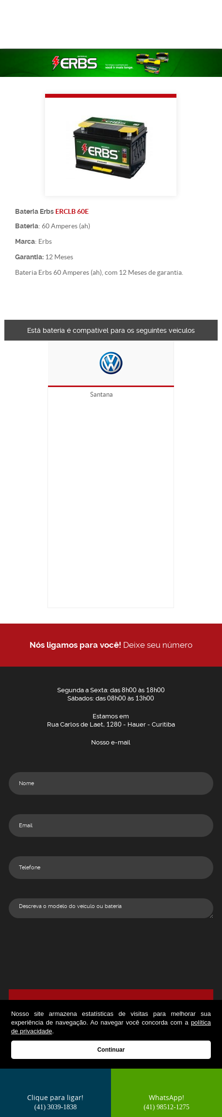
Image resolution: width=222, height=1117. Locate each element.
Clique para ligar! (55, 1102)
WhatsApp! (166, 1102)
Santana (101, 394)
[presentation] (111, 956)
